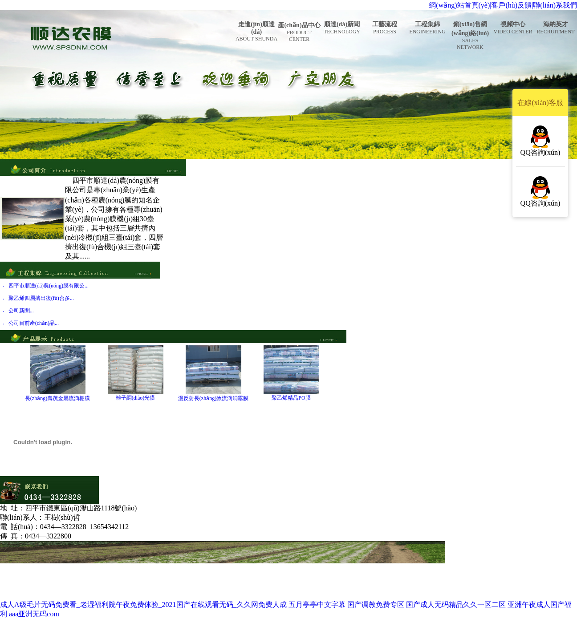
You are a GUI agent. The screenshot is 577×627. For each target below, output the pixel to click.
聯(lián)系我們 (555, 5)
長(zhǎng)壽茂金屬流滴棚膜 (57, 398)
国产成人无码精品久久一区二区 (456, 604)
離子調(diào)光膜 (135, 398)
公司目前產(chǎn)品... (33, 323)
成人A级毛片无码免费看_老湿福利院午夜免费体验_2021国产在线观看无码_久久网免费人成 (143, 604)
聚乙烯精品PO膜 (291, 398)
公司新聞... (21, 310)
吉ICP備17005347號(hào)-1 (412, 595)
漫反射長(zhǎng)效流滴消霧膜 (213, 398)
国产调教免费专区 (375, 604)
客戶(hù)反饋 (511, 5)
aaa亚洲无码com (34, 614)
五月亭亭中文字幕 (316, 604)
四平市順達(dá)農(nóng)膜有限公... (48, 286)
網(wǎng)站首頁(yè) (459, 5)
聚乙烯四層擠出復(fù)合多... (41, 298)
